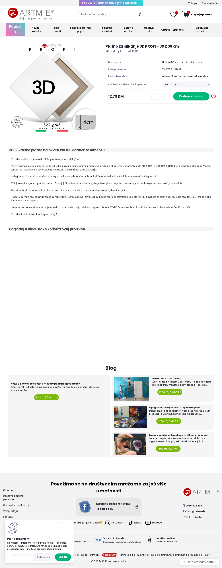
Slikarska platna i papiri (80, 29)
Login (194, 3)
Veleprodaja (10, 511)
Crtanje (165, 29)
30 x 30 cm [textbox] (171, 84)
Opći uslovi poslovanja (16, 505)
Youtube (153, 523)
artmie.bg (152, 554)
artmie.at (180, 554)
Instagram (114, 523)
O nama (8, 490)
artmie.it (205, 554)
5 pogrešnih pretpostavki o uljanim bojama (174, 407)
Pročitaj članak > (46, 397)
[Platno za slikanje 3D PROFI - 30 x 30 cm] (52, 88)
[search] (140, 16)
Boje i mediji (57, 29)
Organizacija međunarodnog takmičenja (122, 542)
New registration (211, 3)
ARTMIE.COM (110, 554)
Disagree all (43, 557)
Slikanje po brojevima (202, 29)
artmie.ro (139, 554)
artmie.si (82, 554)
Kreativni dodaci (149, 29)
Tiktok (135, 523)
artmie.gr (193, 554)
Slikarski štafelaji (107, 29)
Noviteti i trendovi (37, 29)
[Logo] (31, 14)
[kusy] (157, 96)
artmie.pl (94, 554)
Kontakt (8, 516)
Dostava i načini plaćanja (13, 497)
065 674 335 (194, 505)
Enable (63, 557)
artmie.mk (166, 554)
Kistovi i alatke (128, 29)
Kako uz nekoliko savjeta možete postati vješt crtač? (45, 383)
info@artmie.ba (196, 511)
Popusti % (15, 29)
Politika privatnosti (194, 517)
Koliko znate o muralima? (167, 378)
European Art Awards (113, 538)
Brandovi (178, 29)
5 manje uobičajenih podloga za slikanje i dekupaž (178, 435)
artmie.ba (125, 554)
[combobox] (187, 84)
